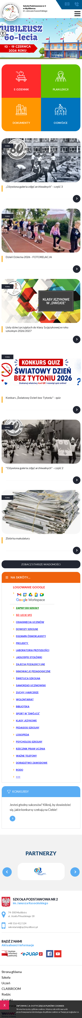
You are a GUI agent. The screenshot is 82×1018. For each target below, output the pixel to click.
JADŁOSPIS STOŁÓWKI (29, 657)
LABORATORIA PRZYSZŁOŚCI (32, 650)
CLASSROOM (11, 989)
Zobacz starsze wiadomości (41, 564)
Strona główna (12, 972)
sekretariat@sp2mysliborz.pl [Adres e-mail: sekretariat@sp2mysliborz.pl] (23, 927)
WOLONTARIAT (25, 699)
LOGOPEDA (22, 734)
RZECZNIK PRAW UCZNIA (30, 748)
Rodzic (6, 994)
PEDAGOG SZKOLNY (27, 727)
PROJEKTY (22, 643)
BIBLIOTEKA (22, 706)
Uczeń (6, 983)
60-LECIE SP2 (24, 615)
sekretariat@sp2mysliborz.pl (67, 4)
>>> (18, 777)
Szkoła (6, 977)
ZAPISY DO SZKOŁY (27, 608)
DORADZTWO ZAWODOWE (32, 763)
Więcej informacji (12, 818)
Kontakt (7, 1000)
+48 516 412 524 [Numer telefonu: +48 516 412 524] (17, 923)
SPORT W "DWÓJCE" (28, 713)
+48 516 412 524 (77, 4)
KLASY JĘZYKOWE (26, 720)
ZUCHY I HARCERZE (27, 692)
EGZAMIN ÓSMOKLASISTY (31, 636)
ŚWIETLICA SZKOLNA (28, 678)
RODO (19, 770)
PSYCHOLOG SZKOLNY (29, 741)
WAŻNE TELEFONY (26, 756)
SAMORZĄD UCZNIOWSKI (31, 685)
